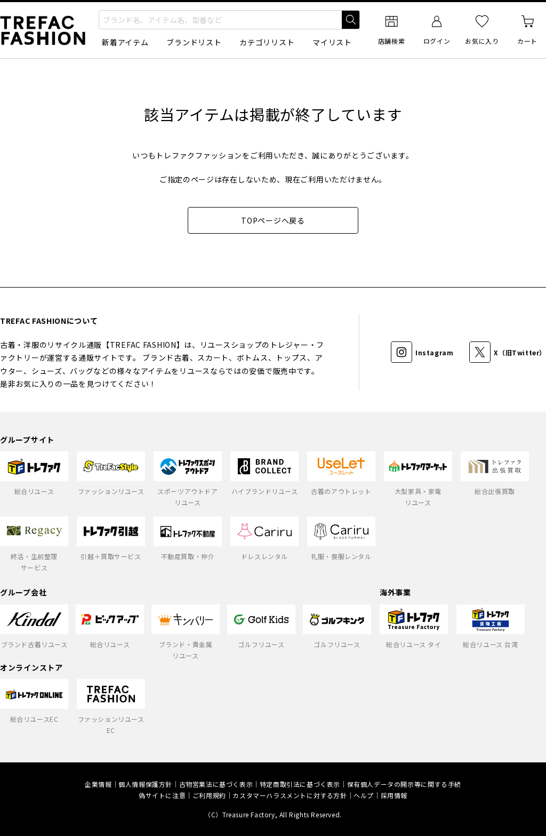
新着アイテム (125, 42)
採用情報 (394, 795)
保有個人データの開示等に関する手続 (404, 784)
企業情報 (98, 784)
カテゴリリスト (266, 42)
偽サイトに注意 (162, 795)
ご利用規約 (209, 795)
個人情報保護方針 (145, 784)
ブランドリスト (193, 42)
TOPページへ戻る (272, 220)
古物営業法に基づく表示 (216, 784)
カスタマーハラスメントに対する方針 (289, 795)
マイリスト (332, 42)
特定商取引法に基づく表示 (300, 784)
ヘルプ (364, 795)
